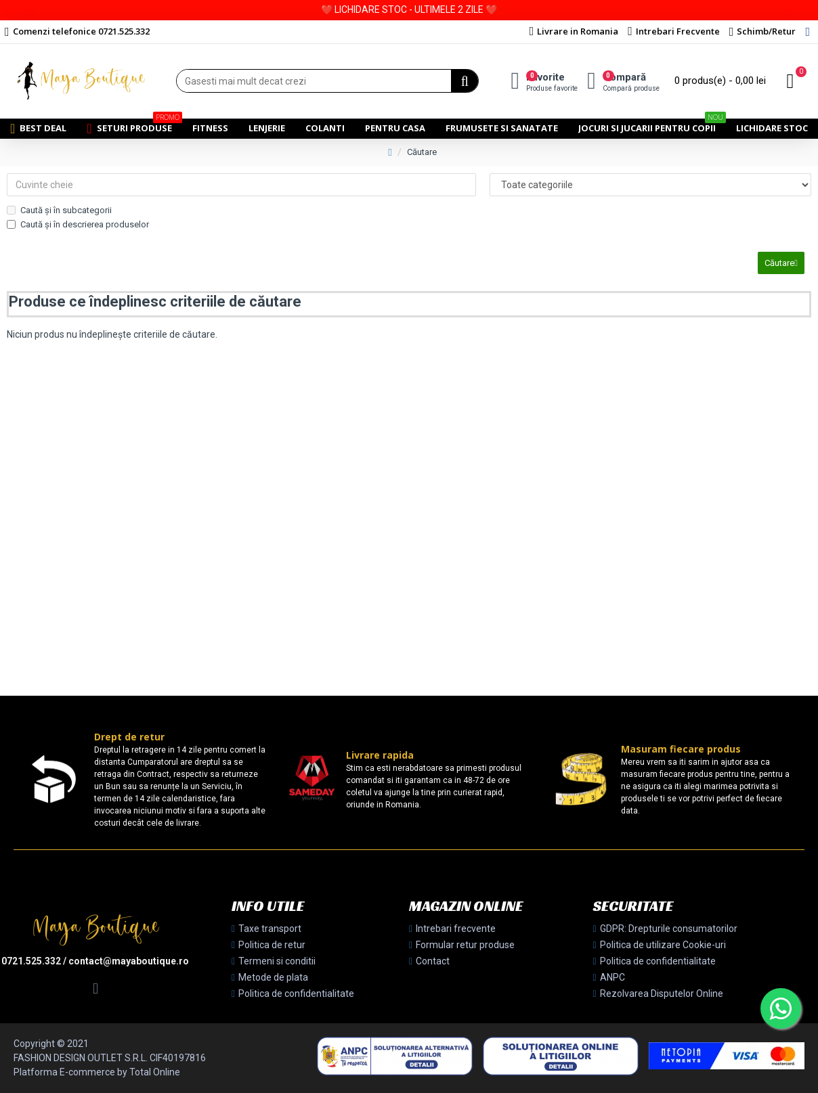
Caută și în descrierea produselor (78, 224)
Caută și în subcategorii (59, 210)
